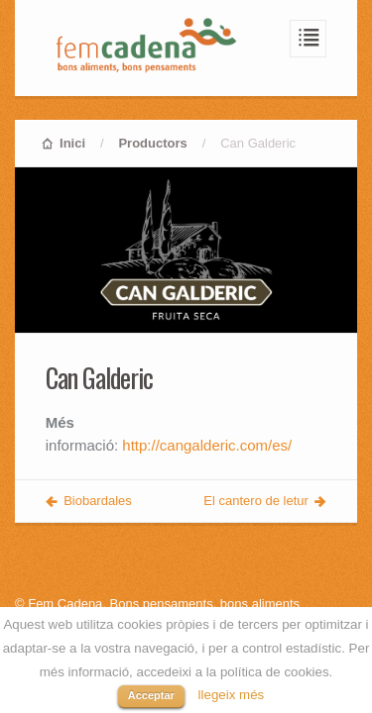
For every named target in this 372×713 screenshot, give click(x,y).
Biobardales (97, 500)
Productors (152, 143)
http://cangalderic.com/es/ (207, 445)
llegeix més (231, 694)
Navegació (308, 38)
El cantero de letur (256, 500)
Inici (72, 143)
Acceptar (151, 695)
